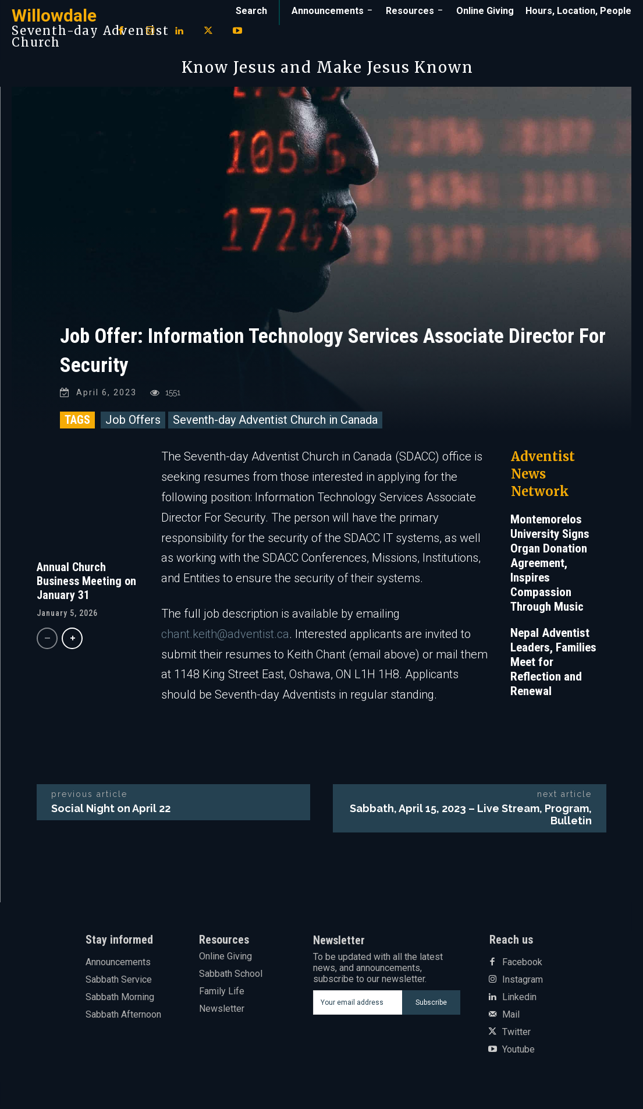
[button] (251, 11)
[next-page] (72, 642)
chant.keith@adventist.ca (225, 637)
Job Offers (133, 424)
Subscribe (431, 1006)
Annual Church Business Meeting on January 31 (86, 584)
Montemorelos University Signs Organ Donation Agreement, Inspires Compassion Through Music (549, 567)
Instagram (522, 983)
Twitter (516, 1036)
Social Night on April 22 (110, 812)
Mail (511, 1018)
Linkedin (519, 1001)
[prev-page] (47, 642)
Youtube (518, 1053)
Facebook (522, 966)
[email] (358, 1006)
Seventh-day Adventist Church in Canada (275, 424)
